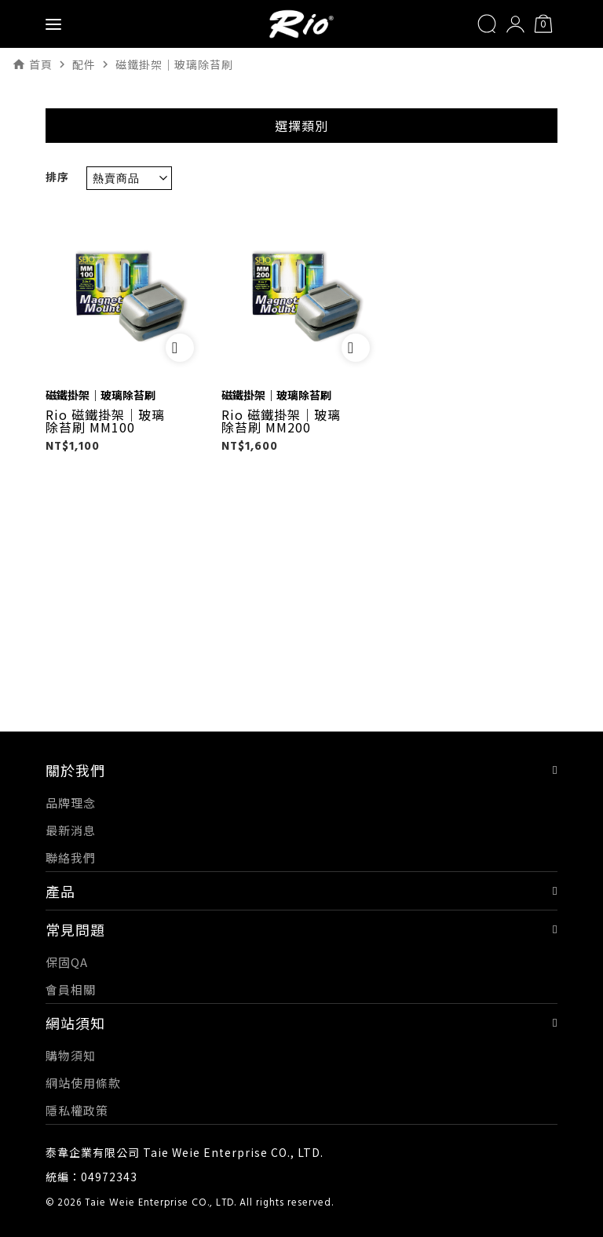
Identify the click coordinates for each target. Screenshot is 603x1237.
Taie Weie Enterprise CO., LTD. (160, 1203)
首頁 (41, 64)
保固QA (67, 962)
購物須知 (71, 1055)
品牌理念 (71, 802)
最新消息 (71, 830)
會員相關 (71, 989)
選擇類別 (301, 125)
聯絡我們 (71, 857)
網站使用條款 (83, 1083)
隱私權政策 (77, 1110)
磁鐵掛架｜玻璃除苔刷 (100, 395)
